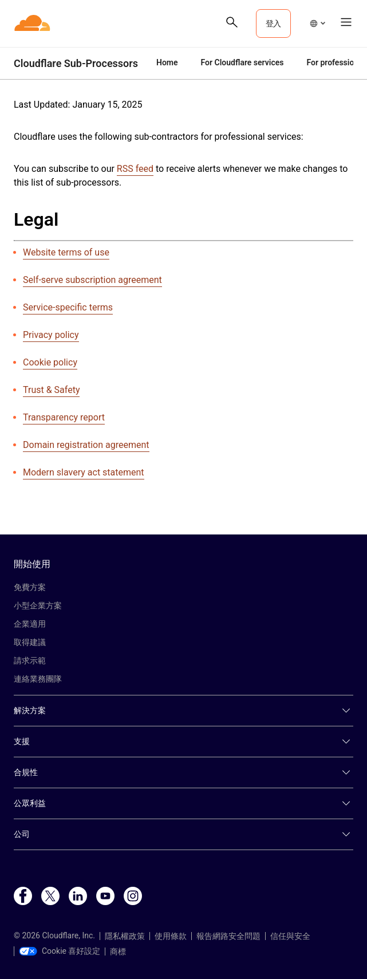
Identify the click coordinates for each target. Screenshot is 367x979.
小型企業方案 (38, 605)
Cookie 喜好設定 (59, 951)
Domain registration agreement (86, 444)
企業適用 (30, 623)
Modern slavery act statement (83, 472)
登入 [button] (273, 23)
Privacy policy (51, 334)
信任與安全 (290, 936)
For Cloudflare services (242, 62)
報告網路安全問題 (228, 936)
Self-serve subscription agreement (92, 279)
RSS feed (135, 168)
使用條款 (171, 936)
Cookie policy (50, 362)
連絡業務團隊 (38, 678)
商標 (118, 951)
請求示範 (30, 660)
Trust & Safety (51, 389)
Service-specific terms (68, 307)
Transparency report (64, 417)
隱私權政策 (125, 936)
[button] (317, 23)
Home (167, 62)
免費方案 (30, 587)
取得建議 (30, 642)
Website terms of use (66, 252)
